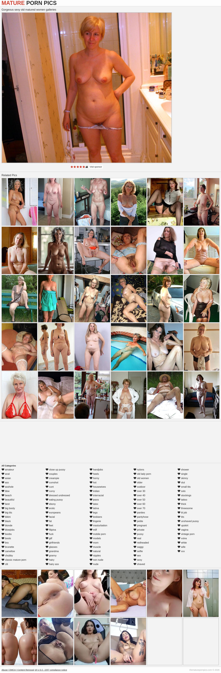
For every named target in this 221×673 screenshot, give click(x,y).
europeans (53, 512)
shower (183, 469)
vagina (183, 529)
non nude (96, 560)
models (95, 538)
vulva (182, 538)
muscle (95, 547)
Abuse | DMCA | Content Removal (18, 670)
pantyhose (141, 517)
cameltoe (8, 551)
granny (51, 555)
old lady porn (142, 474)
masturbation (98, 525)
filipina (51, 529)
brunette (8, 547)
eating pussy (54, 499)
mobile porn (98, 534)
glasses (51, 547)
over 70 (139, 508)
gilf (49, 538)
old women (141, 478)
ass (5, 482)
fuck (50, 534)
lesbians (96, 517)
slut (181, 482)
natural (95, 551)
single (182, 474)
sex (137, 555)
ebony (51, 504)
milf (93, 529)
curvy (50, 491)
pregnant (140, 525)
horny (94, 478)
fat (49, 521)
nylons (139, 469)
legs (94, 512)
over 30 (139, 491)
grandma (52, 551)
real (137, 538)
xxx (181, 551)
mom (94, 542)
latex (94, 504)
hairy (50, 560)
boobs (7, 534)
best (6, 504)
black (6, 521)
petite (138, 521)
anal (6, 474)
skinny (183, 478)
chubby (7, 555)
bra (5, 542)
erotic (50, 508)
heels (94, 474)
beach (7, 495)
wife (181, 547)
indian (95, 491)
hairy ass (52, 564)
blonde (7, 525)
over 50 (139, 499)
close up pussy (55, 469)
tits (181, 517)
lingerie (95, 521)
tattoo (182, 499)
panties (139, 512)
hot (93, 482)
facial (50, 517)
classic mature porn (14, 560)
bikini (6, 517)
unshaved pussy (188, 521)
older (138, 482)
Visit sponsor (96, 167)
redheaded (141, 542)
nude (94, 564)
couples (52, 474)
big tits (7, 512)
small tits (184, 486)
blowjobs (8, 529)
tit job (182, 512)
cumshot (52, 482)
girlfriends (53, 542)
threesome (185, 508)
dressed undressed (58, 495)
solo (182, 491)
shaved (139, 564)
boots (6, 538)
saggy (138, 547)
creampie (52, 478)
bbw (6, 491)
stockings (184, 495)
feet (49, 525)
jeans (94, 499)
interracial (97, 495)
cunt (50, 486)
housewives (98, 486)
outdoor (139, 486)
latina (94, 508)
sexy (138, 560)
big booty (8, 508)
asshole (8, 486)
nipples (95, 555)
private (139, 529)
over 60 (139, 504)
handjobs (96, 469)
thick (182, 504)
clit (5, 564)
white (182, 542)
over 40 (139, 495)
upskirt (183, 525)
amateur (8, 469)
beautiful (8, 499)
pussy (138, 534)
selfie (138, 551)
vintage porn (186, 534)
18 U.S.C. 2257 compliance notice (51, 670)
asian (6, 478)
